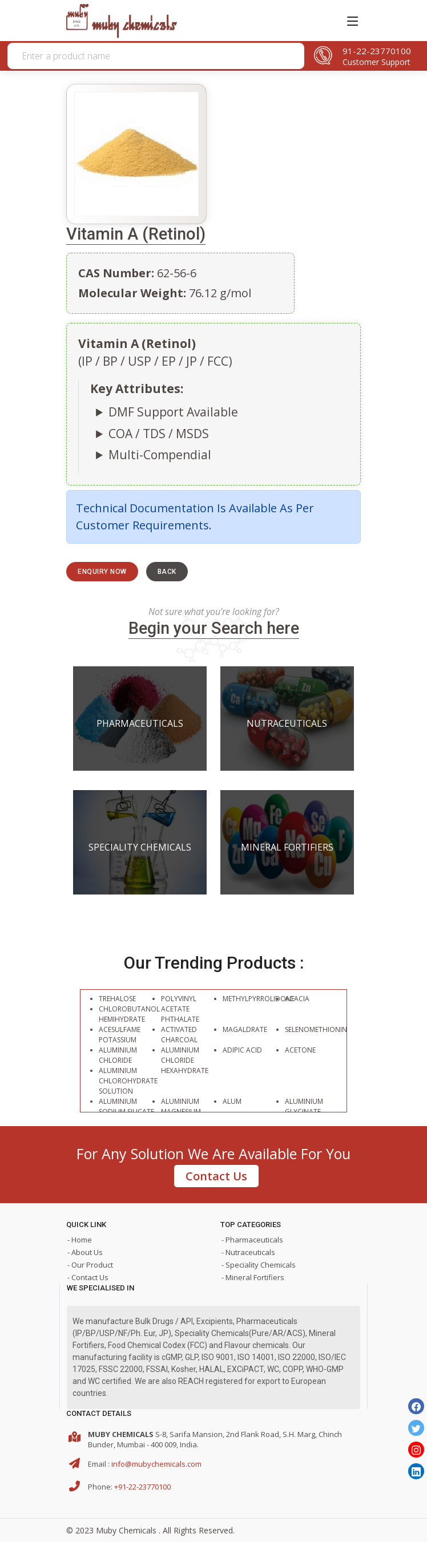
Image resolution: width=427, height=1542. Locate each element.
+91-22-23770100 (142, 1487)
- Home (79, 1240)
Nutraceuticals (287, 723)
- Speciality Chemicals (258, 1265)
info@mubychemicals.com (156, 1464)
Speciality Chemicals (139, 847)
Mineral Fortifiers (287, 847)
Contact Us (216, 1176)
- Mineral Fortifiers (252, 1277)
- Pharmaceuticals (252, 1240)
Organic (180, 110)
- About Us (85, 1252)
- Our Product (90, 1265)
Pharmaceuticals (139, 723)
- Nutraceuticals (248, 1252)
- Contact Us (87, 1277)
